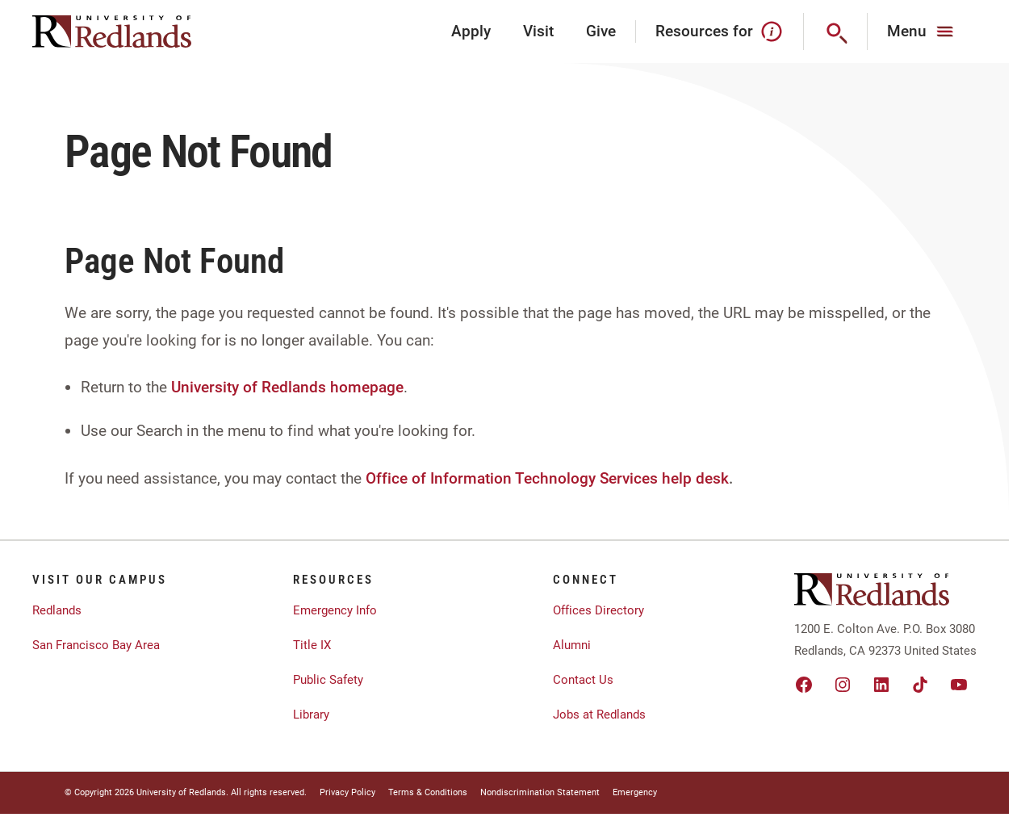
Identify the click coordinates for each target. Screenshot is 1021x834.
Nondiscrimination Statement (540, 792)
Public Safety (328, 680)
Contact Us (583, 680)
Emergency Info (335, 610)
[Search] (836, 31)
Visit (538, 31)
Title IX (312, 645)
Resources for (719, 31)
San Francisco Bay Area (96, 645)
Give (601, 31)
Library (311, 714)
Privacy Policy (347, 792)
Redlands (57, 610)
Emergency (635, 792)
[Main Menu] (922, 31)
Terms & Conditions (427, 792)
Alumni (572, 645)
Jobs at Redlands (599, 714)
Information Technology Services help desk (579, 478)
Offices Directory (598, 610)
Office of (396, 478)
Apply (471, 31)
